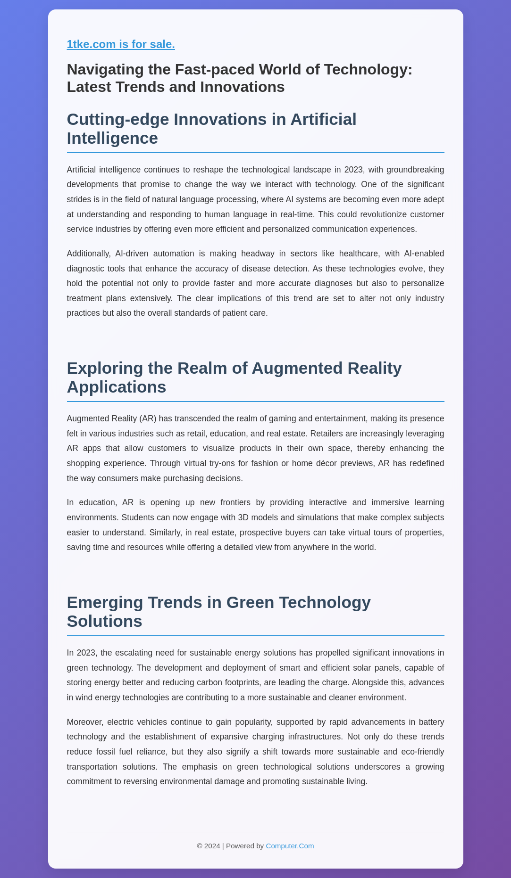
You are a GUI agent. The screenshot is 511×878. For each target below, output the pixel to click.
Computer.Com (290, 846)
